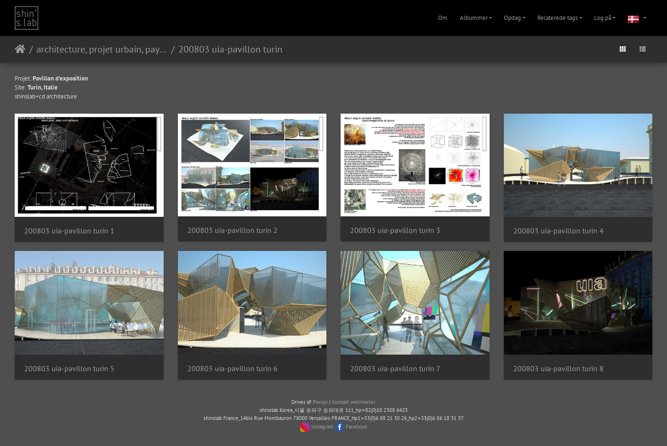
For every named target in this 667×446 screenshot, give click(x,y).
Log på (602, 18)
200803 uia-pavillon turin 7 (395, 368)
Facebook (356, 426)
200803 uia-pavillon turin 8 (558, 368)
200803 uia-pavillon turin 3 (395, 230)
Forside (20, 49)
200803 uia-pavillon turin (230, 49)
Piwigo (320, 402)
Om (443, 18)
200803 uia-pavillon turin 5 (69, 368)
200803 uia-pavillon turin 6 (232, 368)
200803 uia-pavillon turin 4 (558, 230)
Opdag (512, 18)
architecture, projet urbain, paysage (101, 49)
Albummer (474, 18)
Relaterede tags (557, 18)
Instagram (322, 426)
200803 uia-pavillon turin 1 (69, 230)
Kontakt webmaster (354, 402)
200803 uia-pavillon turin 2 (232, 230)
